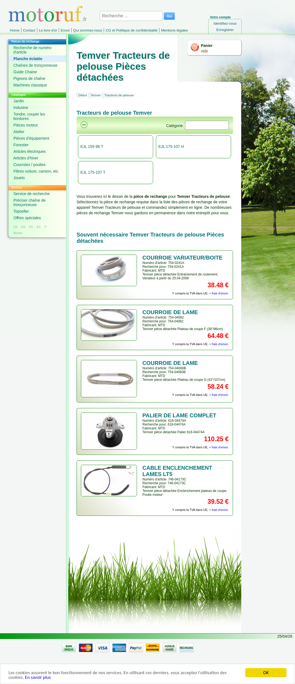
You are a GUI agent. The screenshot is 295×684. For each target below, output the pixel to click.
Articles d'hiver (25, 158)
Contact (29, 30)
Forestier (21, 145)
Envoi (65, 30)
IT (45, 227)
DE (15, 227)
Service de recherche (31, 194)
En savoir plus (38, 680)
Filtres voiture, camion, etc (35, 171)
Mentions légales (174, 30)
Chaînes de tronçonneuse (35, 65)
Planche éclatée (27, 59)
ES (38, 227)
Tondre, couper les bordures (29, 116)
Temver (96, 95)
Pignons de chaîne (29, 78)
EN (23, 227)
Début (82, 95)
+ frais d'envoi (218, 293)
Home (14, 30)
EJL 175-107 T (92, 172)
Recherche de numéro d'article (32, 50)
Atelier (18, 132)
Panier (207, 45)
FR (31, 227)
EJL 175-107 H (171, 146)
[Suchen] (207, 125)
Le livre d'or (48, 30)
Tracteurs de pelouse (119, 95)
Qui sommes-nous (87, 30)
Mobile (17, 233)
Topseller (21, 211)
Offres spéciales (27, 218)
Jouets (19, 178)
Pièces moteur (25, 125)
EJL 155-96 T (91, 146)
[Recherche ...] (131, 16)
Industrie (20, 107)
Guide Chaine (25, 72)
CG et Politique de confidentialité (132, 30)
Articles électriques (29, 151)
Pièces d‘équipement (31, 138)
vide (204, 51)
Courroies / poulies (29, 164)
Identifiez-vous (225, 23)
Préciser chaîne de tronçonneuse (29, 202)
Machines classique (30, 85)
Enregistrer (225, 30)
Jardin (18, 101)
